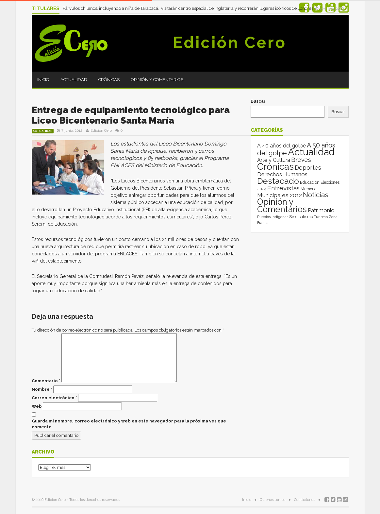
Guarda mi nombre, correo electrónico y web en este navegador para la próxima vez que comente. (129, 424)
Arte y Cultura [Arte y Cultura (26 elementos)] (273, 160)
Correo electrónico (54, 397)
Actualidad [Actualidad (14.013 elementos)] (311, 152)
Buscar (258, 101)
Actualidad (73, 79)
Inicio (43, 79)
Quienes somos (272, 500)
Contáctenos (304, 500)
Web (37, 406)
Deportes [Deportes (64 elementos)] (308, 167)
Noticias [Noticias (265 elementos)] (315, 195)
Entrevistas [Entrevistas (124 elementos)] (283, 188)
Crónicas (109, 79)
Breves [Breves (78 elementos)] (301, 159)
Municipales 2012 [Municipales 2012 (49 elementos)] (279, 195)
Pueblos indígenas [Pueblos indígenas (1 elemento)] (272, 217)
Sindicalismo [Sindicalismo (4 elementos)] (301, 216)
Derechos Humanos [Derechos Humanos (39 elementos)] (282, 174)
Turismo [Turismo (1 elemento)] (321, 217)
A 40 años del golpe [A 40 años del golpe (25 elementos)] (281, 146)
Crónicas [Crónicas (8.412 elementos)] (275, 166)
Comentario (46, 380)
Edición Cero (230, 42)
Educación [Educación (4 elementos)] (310, 182)
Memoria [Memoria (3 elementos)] (309, 189)
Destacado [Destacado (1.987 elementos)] (278, 181)
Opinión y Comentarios (157, 79)
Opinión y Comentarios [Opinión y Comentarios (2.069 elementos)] (282, 205)
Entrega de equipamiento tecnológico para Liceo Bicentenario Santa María (131, 115)
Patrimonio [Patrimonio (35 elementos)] (321, 210)
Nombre (42, 389)
